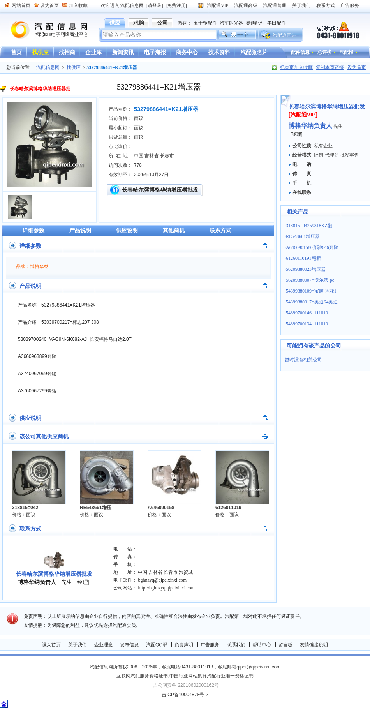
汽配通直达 (284, 35)
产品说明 (80, 230)
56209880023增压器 (306, 269)
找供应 (40, 52)
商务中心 (187, 52)
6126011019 (228, 507)
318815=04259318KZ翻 (309, 225)
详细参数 (33, 230)
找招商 (67, 52)
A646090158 (161, 507)
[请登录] (154, 5)
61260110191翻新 (303, 258)
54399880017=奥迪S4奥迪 (312, 302)
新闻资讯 (123, 52)
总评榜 (324, 52)
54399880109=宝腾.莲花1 (311, 291)
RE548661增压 (95, 507)
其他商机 (174, 230)
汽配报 (346, 52)
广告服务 (349, 5)
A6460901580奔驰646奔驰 (312, 247)
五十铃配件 (205, 23)
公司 (162, 22)
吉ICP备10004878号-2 (185, 694)
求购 (138, 22)
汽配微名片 (254, 52)
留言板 (285, 644)
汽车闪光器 (231, 23)
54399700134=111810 (307, 323)
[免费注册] (176, 5)
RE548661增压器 (303, 236)
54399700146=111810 (307, 313)
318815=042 (25, 507)
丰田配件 (276, 23)
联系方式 (325, 5)
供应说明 (127, 230)
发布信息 (129, 644)
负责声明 (183, 644)
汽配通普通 (274, 5)
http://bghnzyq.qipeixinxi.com (166, 588)
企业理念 (103, 644)
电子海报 (155, 52)
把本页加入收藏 (296, 67)
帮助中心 (261, 644)
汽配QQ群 (156, 644)
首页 (16, 52)
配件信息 (300, 52)
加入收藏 (78, 5)
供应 (114, 22)
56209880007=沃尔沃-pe (310, 280)
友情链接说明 (314, 644)
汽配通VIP (217, 5)
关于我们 (301, 5)
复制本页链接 (330, 67)
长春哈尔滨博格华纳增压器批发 (160, 190)
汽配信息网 (45, 30)
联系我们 (236, 644)
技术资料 (219, 52)
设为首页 (49, 5)
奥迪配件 (255, 23)
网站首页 (21, 5)
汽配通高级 (245, 5)
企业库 (93, 52)
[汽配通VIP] (303, 114)
